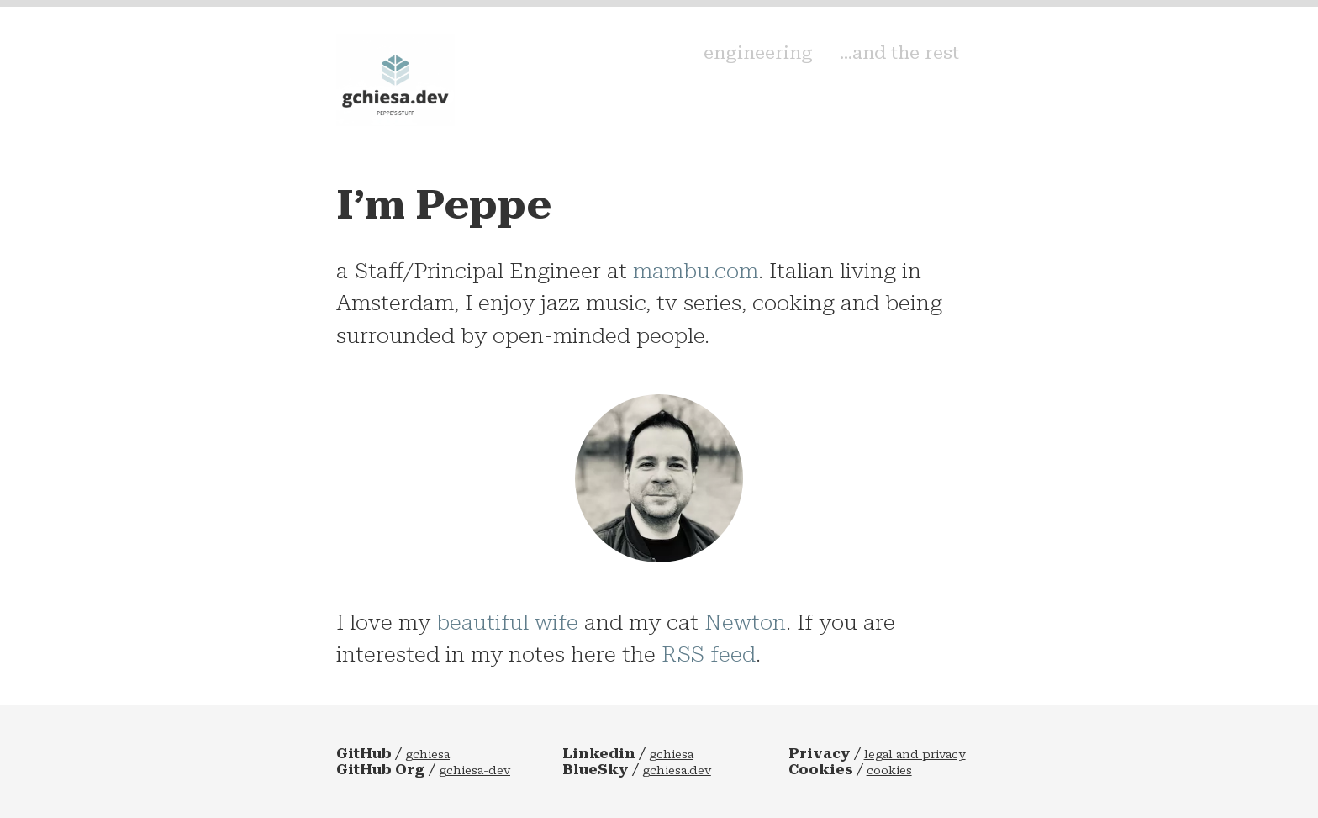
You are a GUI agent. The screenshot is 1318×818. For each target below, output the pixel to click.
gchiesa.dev (676, 770)
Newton (745, 622)
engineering (802, 69)
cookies (889, 770)
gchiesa (427, 754)
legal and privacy (915, 754)
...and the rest (920, 69)
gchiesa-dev (474, 770)
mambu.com (695, 270)
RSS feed (709, 654)
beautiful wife (507, 622)
